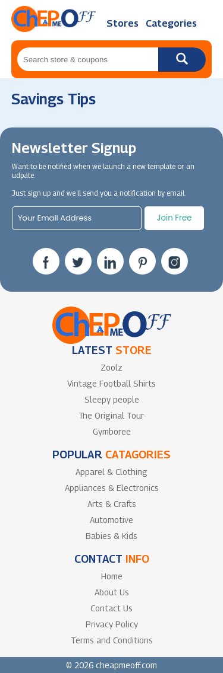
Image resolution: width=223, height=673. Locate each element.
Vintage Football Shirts (111, 383)
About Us (112, 592)
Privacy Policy (112, 624)
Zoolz (111, 367)
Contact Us (111, 608)
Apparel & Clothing (111, 472)
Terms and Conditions (112, 640)
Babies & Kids (111, 536)
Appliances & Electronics (112, 488)
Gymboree (112, 431)
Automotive (111, 520)
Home (112, 576)
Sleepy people (111, 399)
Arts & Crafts (111, 504)
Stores (122, 23)
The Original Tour (111, 415)
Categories (171, 23)
